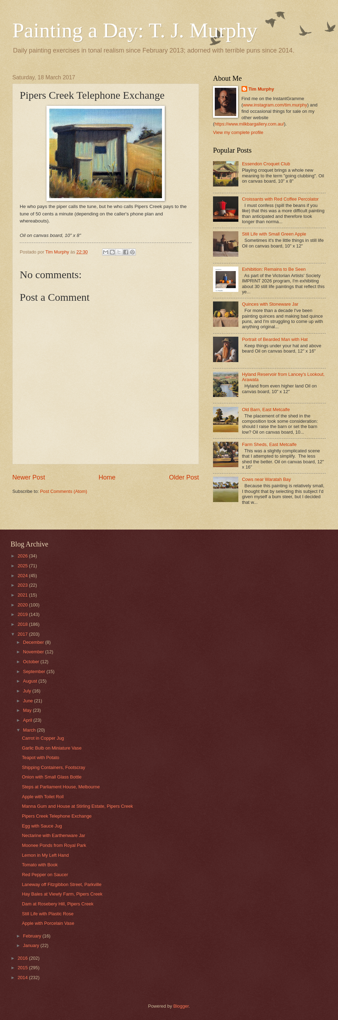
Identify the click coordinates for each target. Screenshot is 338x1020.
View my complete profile (238, 132)
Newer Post (28, 477)
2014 (23, 977)
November (34, 651)
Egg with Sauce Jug (42, 826)
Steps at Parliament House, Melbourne (61, 786)
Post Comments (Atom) (63, 491)
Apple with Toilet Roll (43, 796)
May (28, 710)
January (31, 945)
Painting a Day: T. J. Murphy (134, 30)
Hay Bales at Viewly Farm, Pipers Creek (62, 894)
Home (107, 477)
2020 (23, 604)
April (28, 720)
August (30, 681)
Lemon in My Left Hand (45, 855)
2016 (23, 958)
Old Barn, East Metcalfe (266, 409)
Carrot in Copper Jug (43, 738)
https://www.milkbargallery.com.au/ (249, 124)
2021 (23, 595)
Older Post (184, 477)
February (32, 936)
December (34, 642)
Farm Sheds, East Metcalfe (269, 444)
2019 (23, 614)
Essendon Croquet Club (266, 163)
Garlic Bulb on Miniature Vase (51, 748)
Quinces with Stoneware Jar (270, 304)
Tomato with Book (40, 864)
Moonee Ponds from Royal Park (54, 845)
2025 (23, 565)
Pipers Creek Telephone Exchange (57, 816)
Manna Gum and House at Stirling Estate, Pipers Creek (77, 806)
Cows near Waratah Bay (266, 479)
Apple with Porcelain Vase (48, 923)
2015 (23, 967)
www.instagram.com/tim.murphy (275, 105)
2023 (23, 585)
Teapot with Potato (40, 757)
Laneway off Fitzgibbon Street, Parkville (61, 884)
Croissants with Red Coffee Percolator (280, 199)
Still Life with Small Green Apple (274, 234)
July (27, 691)
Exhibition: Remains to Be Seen (274, 269)
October (31, 661)
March (30, 730)
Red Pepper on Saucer (45, 874)
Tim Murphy (261, 89)
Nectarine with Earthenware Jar (53, 835)
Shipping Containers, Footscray (53, 767)
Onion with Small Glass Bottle (52, 777)
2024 (23, 575)
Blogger (181, 1006)
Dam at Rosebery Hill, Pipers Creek (57, 903)
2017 (23, 634)
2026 (23, 555)
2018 (23, 624)
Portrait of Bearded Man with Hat (275, 339)
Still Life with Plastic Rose (48, 913)
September (34, 671)
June (28, 700)
